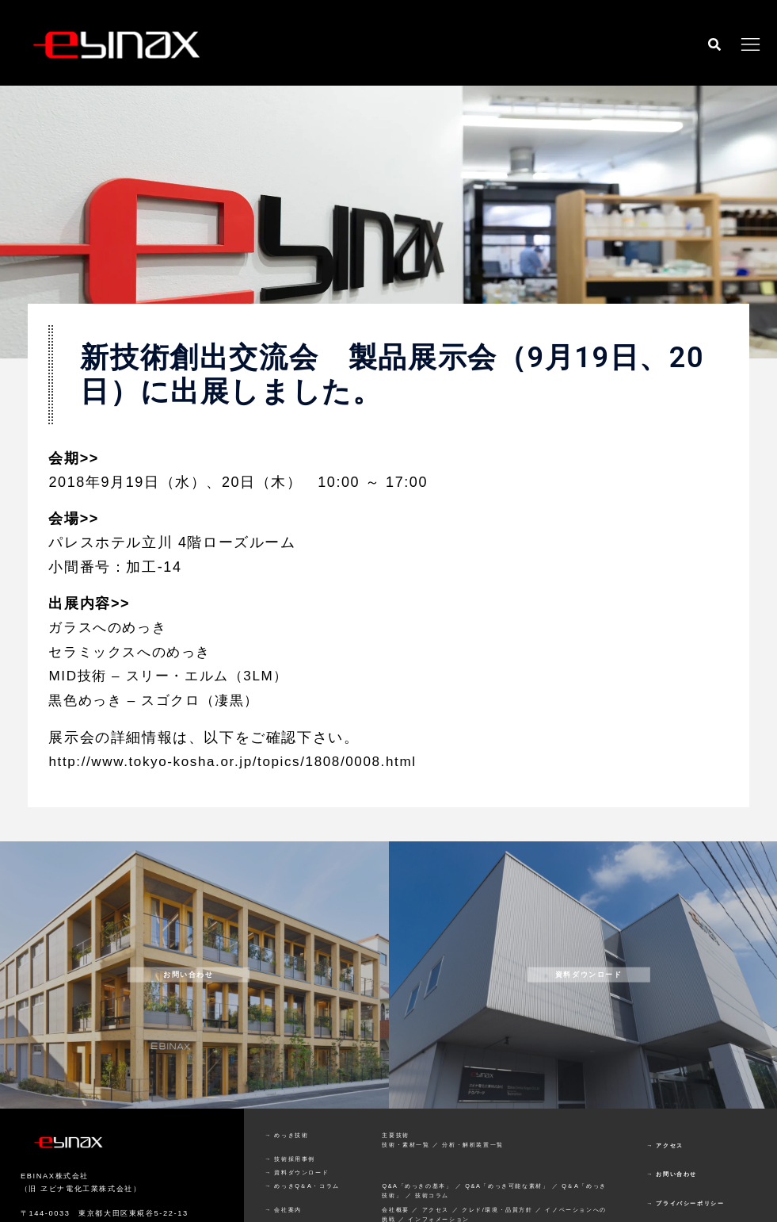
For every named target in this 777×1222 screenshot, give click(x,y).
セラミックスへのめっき (133, 651)
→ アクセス (665, 1143)
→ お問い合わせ (671, 1172)
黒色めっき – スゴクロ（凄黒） (159, 699)
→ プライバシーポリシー (685, 1201)
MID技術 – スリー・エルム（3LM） (174, 676)
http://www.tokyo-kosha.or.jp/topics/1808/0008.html (240, 760)
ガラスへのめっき (110, 627)
